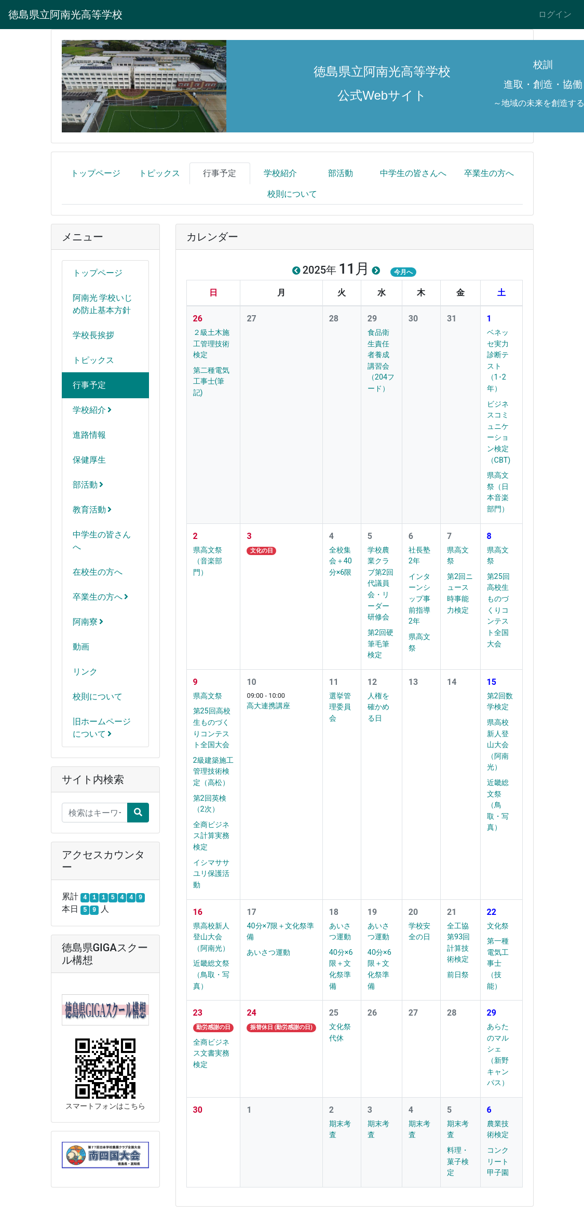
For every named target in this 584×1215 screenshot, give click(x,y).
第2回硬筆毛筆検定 (380, 643)
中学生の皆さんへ (413, 173)
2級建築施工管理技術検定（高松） (213, 771)
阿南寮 (88, 622)
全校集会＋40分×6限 (340, 561)
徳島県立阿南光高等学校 (65, 14)
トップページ (95, 173)
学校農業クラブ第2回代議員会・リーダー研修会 (380, 584)
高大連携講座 (268, 705)
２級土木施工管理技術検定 (211, 343)
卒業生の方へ (489, 173)
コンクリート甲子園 (498, 1161)
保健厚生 (89, 460)
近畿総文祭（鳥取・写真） (498, 805)
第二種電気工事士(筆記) (211, 381)
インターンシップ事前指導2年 (419, 599)
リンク (85, 672)
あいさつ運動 (268, 952)
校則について (292, 194)
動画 (81, 647)
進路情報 (89, 435)
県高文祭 (207, 696)
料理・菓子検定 (458, 1161)
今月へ (403, 272)
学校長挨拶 (93, 335)
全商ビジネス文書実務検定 (211, 1053)
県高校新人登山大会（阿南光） (498, 745)
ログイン (555, 14)
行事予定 (219, 173)
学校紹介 (280, 173)
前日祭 (458, 974)
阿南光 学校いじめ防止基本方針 (103, 304)
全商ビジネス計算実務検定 (211, 836)
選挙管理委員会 (340, 707)
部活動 (340, 173)
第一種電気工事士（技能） (498, 963)
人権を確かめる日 (378, 707)
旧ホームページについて (102, 728)
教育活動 (92, 510)
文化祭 (498, 926)
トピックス (159, 173)
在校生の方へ (98, 572)
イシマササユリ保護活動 (211, 873)
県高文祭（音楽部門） (207, 561)
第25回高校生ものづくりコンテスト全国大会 (498, 610)
